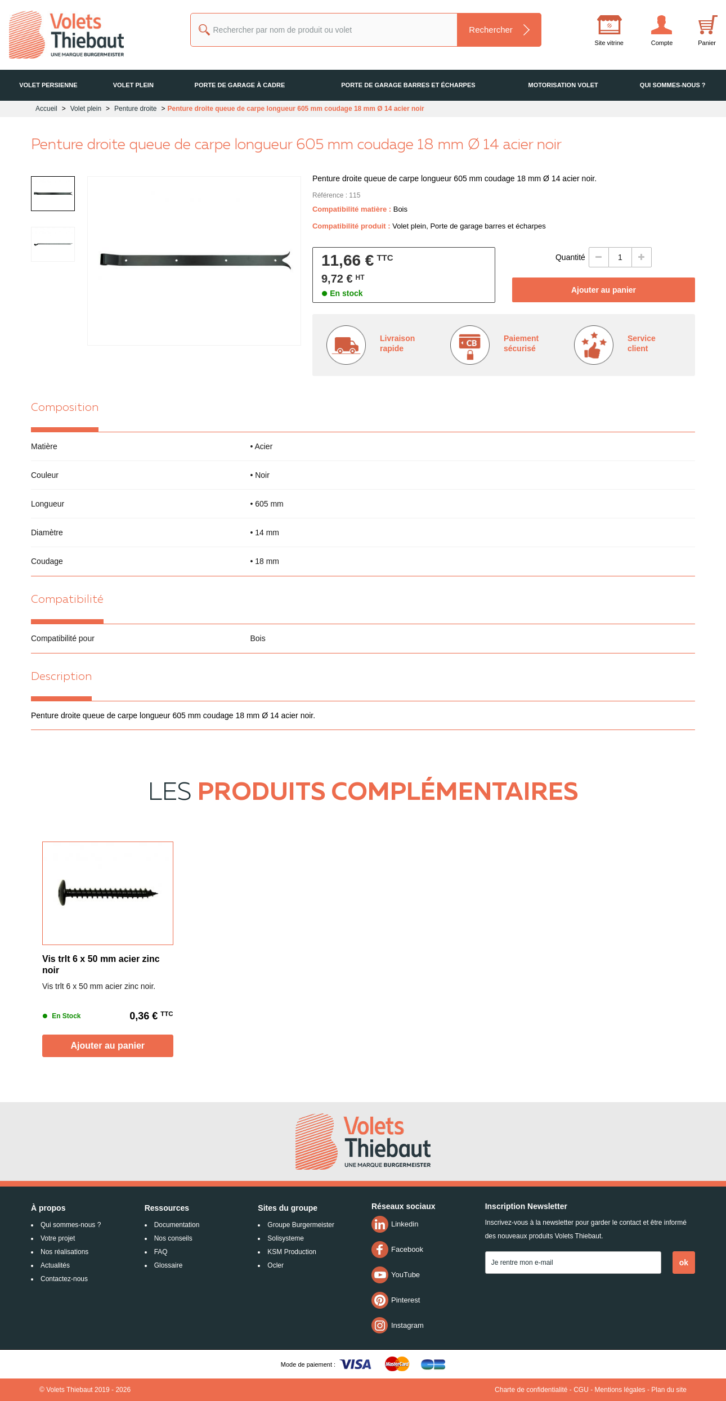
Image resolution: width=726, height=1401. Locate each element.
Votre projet (58, 1238)
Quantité (570, 257)
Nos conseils (173, 1238)
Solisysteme (285, 1238)
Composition (64, 408)
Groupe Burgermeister (300, 1225)
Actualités (55, 1265)
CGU (581, 1390)
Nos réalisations (64, 1252)
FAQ (161, 1252)
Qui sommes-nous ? (71, 1225)
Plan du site (669, 1390)
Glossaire (168, 1265)
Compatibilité (67, 600)
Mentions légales (620, 1390)
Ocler (275, 1265)
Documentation (177, 1225)
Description (61, 677)
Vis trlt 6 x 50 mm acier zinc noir (101, 964)
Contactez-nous (64, 1279)
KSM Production (291, 1252)
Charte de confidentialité (531, 1390)
